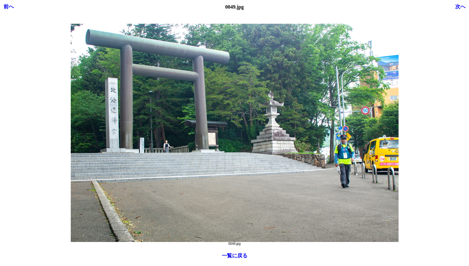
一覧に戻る (234, 255)
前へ (9, 6)
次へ (460, 6)
